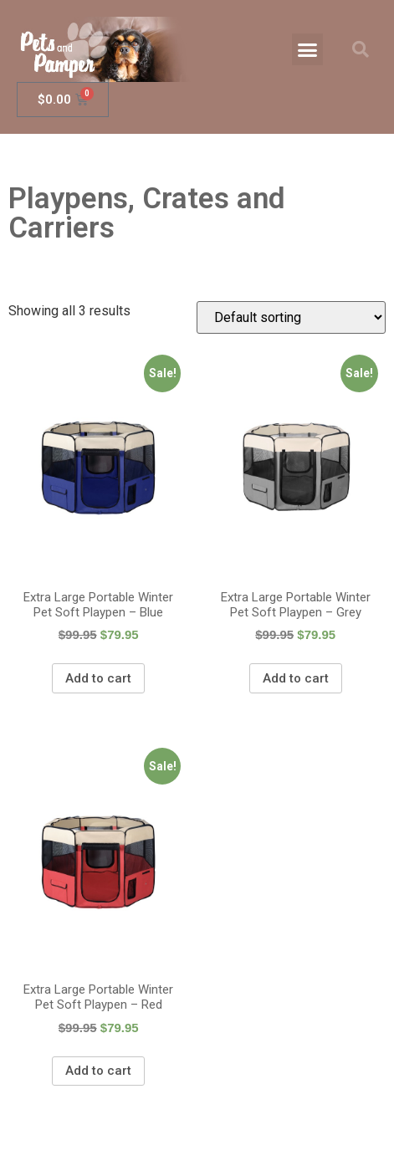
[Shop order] (291, 317)
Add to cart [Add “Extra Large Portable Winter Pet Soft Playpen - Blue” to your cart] (98, 678)
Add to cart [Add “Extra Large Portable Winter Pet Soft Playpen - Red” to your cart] (98, 1070)
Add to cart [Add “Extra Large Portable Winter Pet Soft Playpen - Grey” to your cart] (296, 678)
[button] (308, 49)
